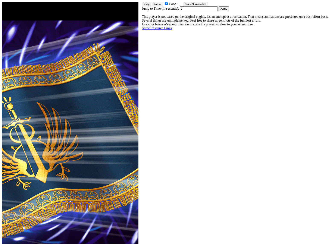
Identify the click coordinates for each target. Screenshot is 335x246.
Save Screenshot (195, 4)
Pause (157, 4)
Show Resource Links (157, 28)
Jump (223, 8)
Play (146, 4)
